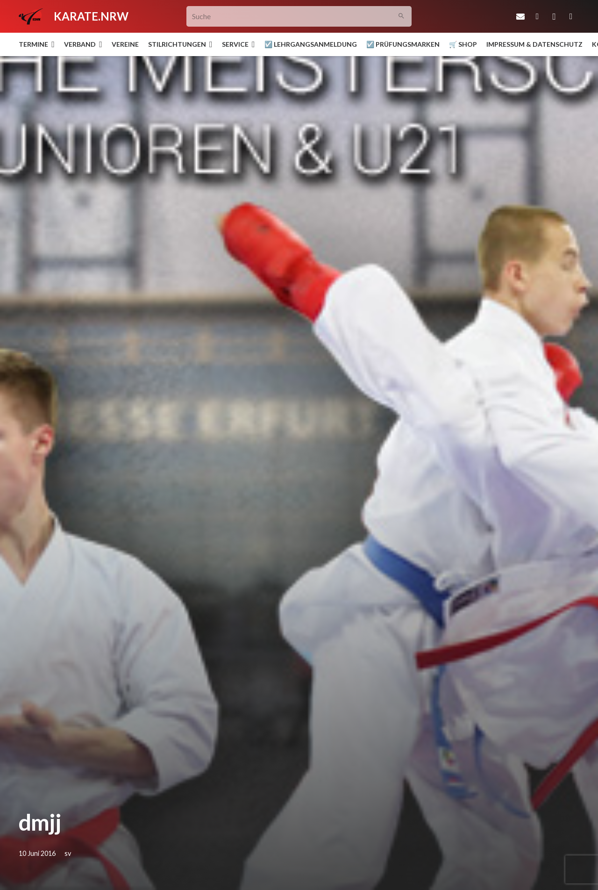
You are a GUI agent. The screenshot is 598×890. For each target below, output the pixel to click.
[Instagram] (554, 16)
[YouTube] (570, 16)
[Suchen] (401, 16)
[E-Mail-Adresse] (520, 16)
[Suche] (299, 16)
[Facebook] (537, 16)
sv (67, 853)
